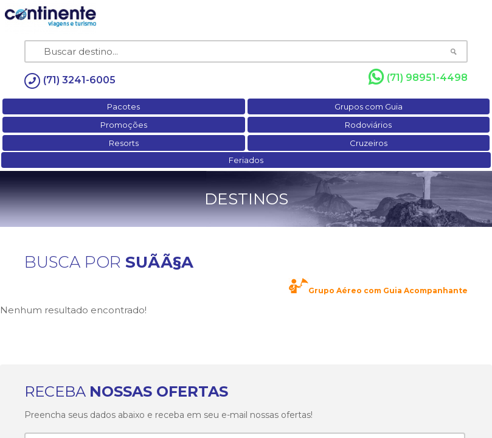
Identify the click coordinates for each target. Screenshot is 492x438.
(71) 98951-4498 (418, 77)
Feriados (246, 160)
